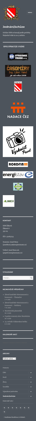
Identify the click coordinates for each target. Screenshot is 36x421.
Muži (5, 377)
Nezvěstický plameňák (13, 311)
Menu (30, 12)
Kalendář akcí (8, 401)
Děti (4, 372)
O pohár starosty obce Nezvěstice (17, 316)
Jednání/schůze (9, 396)
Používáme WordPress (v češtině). (15, 417)
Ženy (5, 382)
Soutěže (6, 387)
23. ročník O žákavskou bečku (16, 322)
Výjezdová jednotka (10, 391)
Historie (6, 368)
